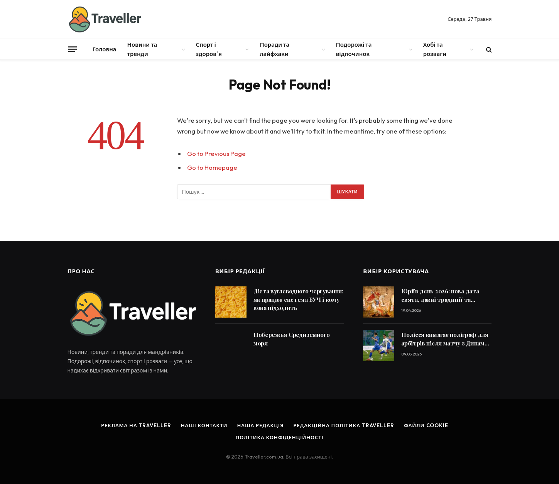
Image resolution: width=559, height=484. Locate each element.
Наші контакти (204, 425)
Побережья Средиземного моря (291, 339)
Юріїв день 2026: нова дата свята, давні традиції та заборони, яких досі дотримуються (440, 295)
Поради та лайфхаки (274, 49)
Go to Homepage (212, 167)
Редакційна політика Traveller (343, 425)
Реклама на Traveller (136, 425)
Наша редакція (260, 425)
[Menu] (72, 49)
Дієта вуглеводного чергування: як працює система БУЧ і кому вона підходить (298, 299)
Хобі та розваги (434, 49)
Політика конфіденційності (280, 437)
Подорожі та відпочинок (354, 49)
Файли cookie (426, 425)
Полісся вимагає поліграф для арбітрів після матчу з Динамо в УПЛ (444, 339)
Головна (105, 49)
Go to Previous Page (216, 153)
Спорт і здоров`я (209, 49)
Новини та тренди (142, 49)
